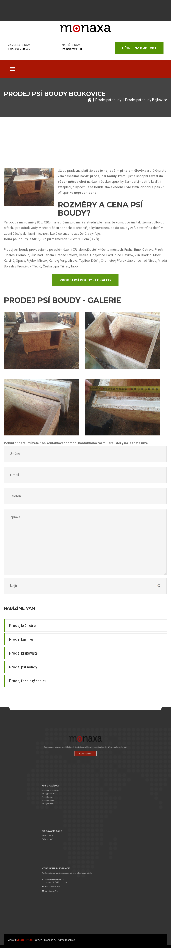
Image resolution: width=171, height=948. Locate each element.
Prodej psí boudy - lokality (85, 354)
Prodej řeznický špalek (27, 681)
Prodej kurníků (21, 639)
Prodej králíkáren (23, 626)
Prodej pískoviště (23, 653)
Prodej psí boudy (108, 100)
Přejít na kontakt (139, 48)
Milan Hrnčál (24, 940)
